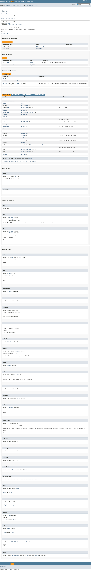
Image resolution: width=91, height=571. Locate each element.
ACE (8, 62)
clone (22, 103)
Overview (2, 1)
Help (32, 1)
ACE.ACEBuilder (40, 46)
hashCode (23, 131)
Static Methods (16, 94)
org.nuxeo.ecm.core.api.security (14, 9)
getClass (11, 161)
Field (10, 5)
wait (27, 161)
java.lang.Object (5, 13)
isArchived (24, 133)
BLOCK (31, 62)
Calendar (5, 110)
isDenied (23, 135)
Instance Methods (27, 94)
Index (28, 1)
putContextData (25, 144)
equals (22, 105)
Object (8, 23)
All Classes (3, 4)
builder (23, 99)
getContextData (25, 112)
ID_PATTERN (33, 64)
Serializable (5, 18)
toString (23, 154)
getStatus (23, 126)
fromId (22, 107)
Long (4, 121)
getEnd (22, 116)
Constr (14, 5)
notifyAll (22, 161)
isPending (23, 142)
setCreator (24, 149)
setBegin (23, 147)
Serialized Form (5, 33)
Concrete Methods (39, 94)
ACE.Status (39, 48)
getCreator (24, 114)
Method (19, 5)
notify (16, 161)
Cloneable (12, 18)
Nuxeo (9, 569)
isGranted (23, 140)
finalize (5, 161)
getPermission (25, 124)
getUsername (24, 128)
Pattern (15, 64)
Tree (18, 1)
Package (8, 1)
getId (22, 119)
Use (16, 1)
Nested (7, 5)
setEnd (22, 151)
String (7, 80)
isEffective (24, 137)
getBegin (23, 110)
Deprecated (23, 1)
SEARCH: (74, 4)
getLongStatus (25, 121)
